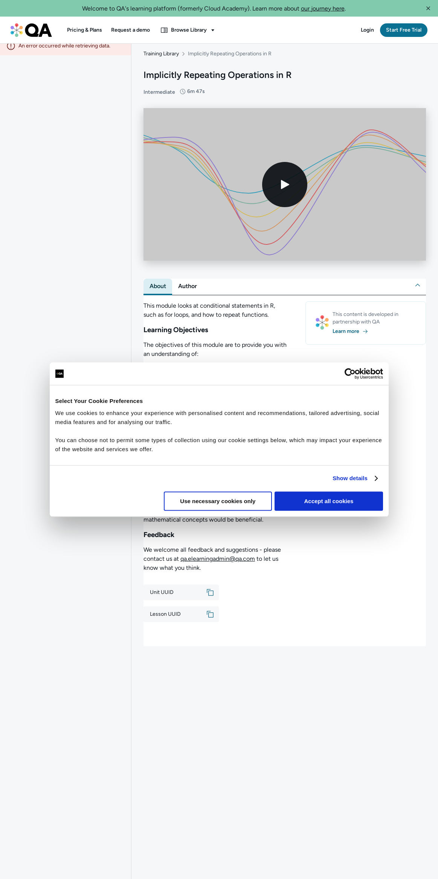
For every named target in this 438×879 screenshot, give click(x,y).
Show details (350, 478)
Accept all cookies (329, 501)
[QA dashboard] (31, 30)
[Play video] (284, 191)
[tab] (157, 293)
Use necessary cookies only (217, 501)
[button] (428, 8)
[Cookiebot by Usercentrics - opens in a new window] (350, 373)
